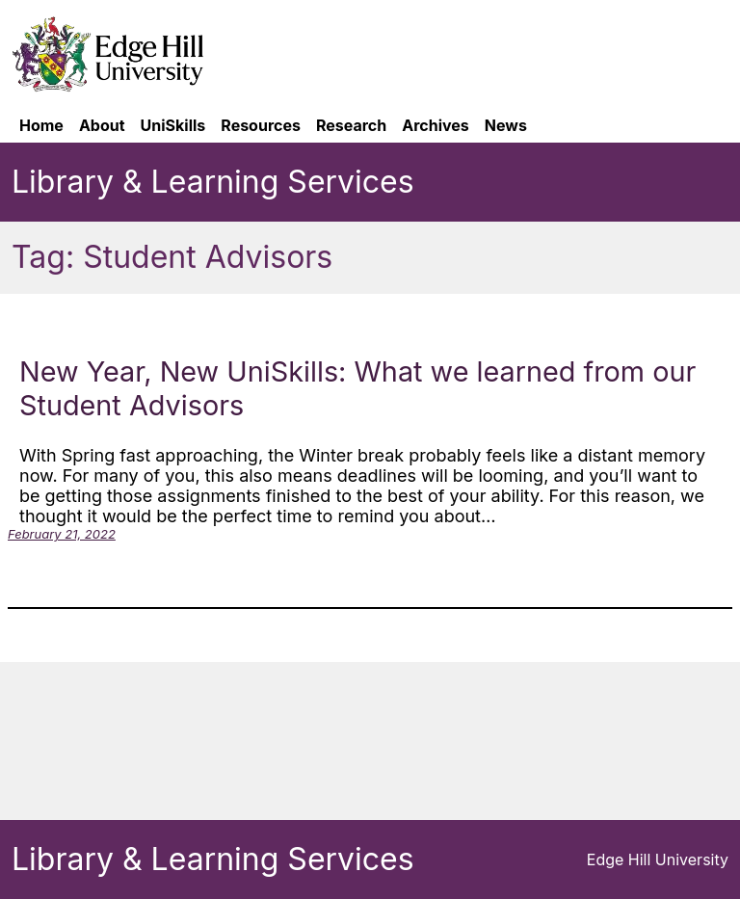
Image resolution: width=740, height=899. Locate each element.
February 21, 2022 (62, 534)
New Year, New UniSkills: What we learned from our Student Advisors (357, 388)
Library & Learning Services (213, 181)
